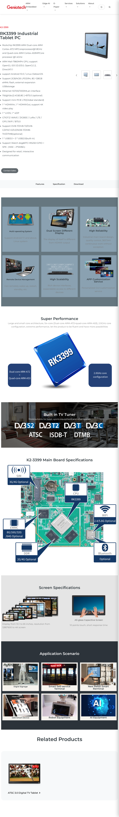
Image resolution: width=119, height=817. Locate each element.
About (91, 5)
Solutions (80, 5)
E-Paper (56, 6)
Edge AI (46, 5)
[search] (109, 7)
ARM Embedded (31, 6)
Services (69, 5)
